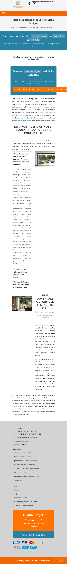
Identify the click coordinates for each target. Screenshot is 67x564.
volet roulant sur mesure (23, 121)
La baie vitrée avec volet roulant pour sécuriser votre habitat (20, 273)
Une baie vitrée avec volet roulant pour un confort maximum (21, 284)
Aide (59, 560)
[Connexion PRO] (30, 4)
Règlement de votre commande (26, 469)
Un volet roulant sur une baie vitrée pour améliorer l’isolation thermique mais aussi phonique (21, 159)
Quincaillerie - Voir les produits (25, 461)
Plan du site (17, 480)
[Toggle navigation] (3, 13)
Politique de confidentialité (23, 506)
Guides (16, 490)
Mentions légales (20, 498)
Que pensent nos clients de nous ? (27, 477)
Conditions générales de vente (25, 502)
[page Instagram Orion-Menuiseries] (23, 445)
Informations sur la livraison (24, 465)
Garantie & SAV (19, 473)
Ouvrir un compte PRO (22, 457)
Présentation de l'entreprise (24, 453)
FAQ (15, 494)
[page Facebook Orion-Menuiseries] (26, 445)
